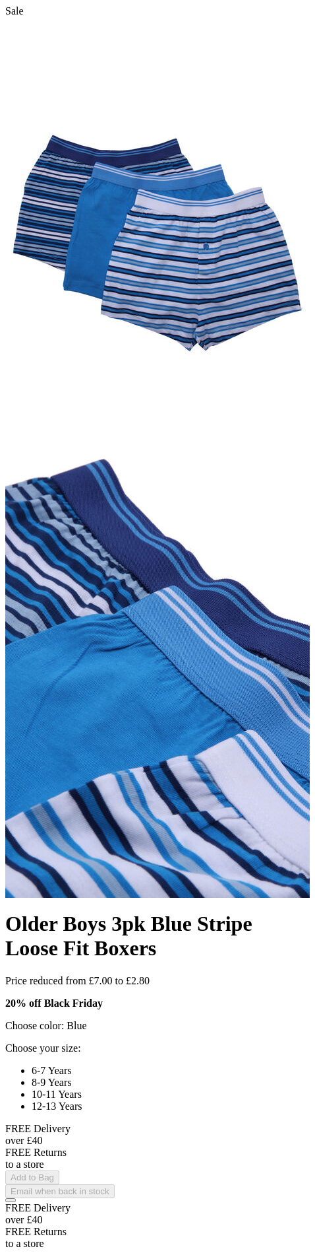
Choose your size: (43, 1048)
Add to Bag (32, 1177)
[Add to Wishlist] (10, 1200)
